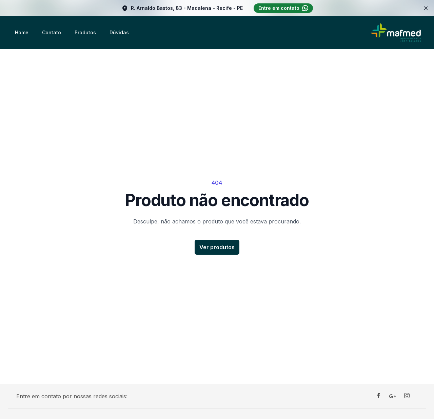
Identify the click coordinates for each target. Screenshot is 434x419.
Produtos (85, 32)
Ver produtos (217, 247)
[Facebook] (378, 396)
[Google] (392, 396)
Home (21, 32)
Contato (51, 32)
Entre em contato (283, 8)
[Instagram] (407, 396)
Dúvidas (119, 32)
